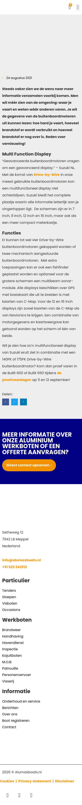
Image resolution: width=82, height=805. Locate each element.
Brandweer (11, 629)
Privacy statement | (36, 781)
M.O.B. (7, 662)
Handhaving (12, 636)
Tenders (9, 590)
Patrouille (10, 668)
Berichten (10, 707)
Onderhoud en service (21, 701)
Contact (9, 727)
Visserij (8, 681)
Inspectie (10, 649)
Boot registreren (15, 720)
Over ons (9, 714)
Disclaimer (64, 781)
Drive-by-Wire (47, 174)
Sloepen (9, 596)
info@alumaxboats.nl (21, 560)
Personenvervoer (16, 674)
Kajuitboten (12, 655)
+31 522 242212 (14, 567)
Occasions (11, 609)
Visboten (9, 603)
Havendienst (13, 642)
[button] (78, 7)
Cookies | (8, 781)
